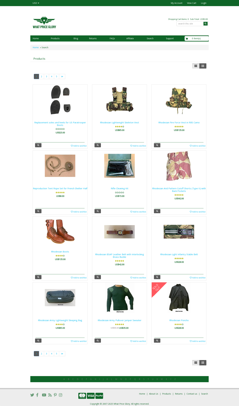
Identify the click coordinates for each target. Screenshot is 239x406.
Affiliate (130, 38)
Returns (93, 38)
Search (150, 38)
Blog (75, 38)
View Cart (191, 3)
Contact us (192, 392)
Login (203, 3)
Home (36, 38)
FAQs (112, 38)
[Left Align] (195, 66)
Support (170, 38)
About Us (153, 392)
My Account (176, 3)
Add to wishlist (79, 145)
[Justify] (202, 66)
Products (55, 38)
